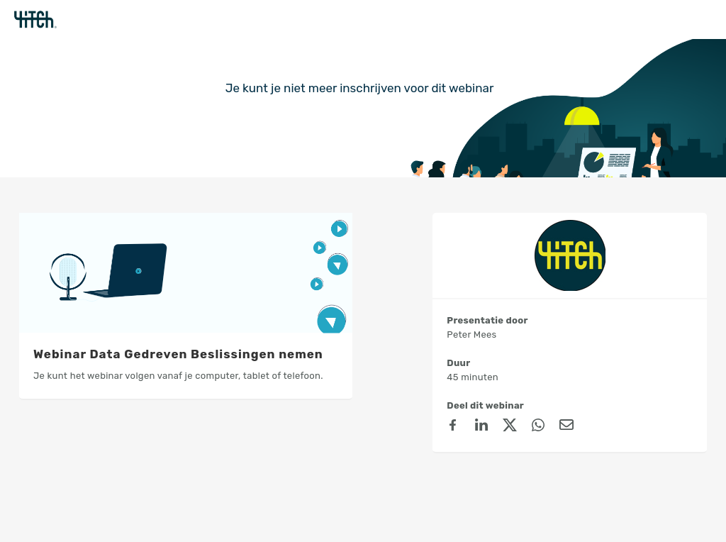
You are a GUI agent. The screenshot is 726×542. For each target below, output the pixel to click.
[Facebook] (453, 427)
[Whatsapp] (538, 427)
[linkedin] (481, 427)
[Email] (566, 427)
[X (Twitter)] (509, 427)
